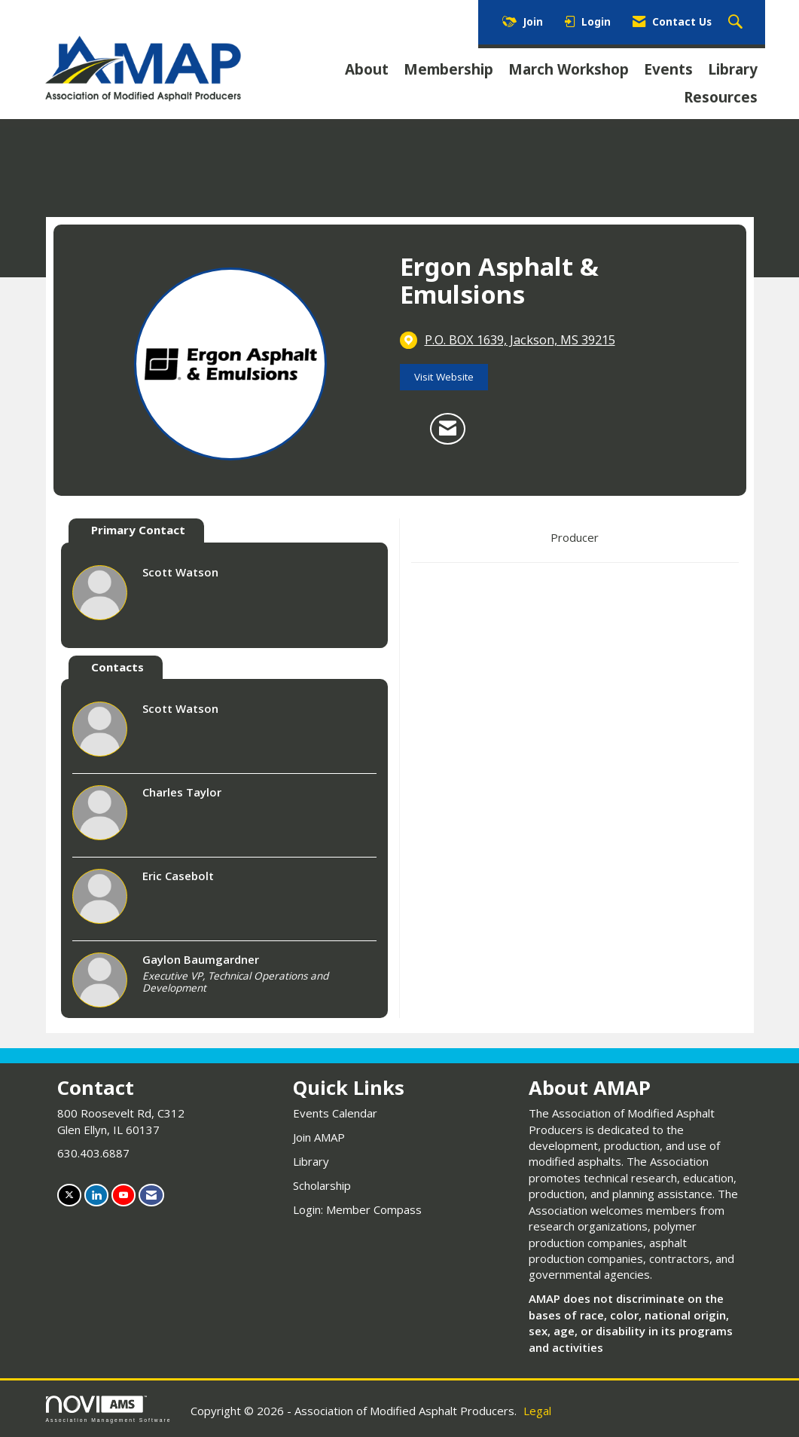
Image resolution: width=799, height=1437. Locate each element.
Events (668, 69)
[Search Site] (737, 22)
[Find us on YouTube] (123, 1195)
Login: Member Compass (357, 1209)
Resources (721, 97)
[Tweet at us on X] (69, 1195)
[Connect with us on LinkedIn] (96, 1195)
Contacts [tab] (117, 666)
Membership (448, 69)
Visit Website (444, 377)
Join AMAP (319, 1137)
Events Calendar (335, 1113)
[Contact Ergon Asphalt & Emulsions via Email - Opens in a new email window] (447, 429)
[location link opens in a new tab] (520, 340)
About (367, 69)
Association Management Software (109, 1409)
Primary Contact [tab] (138, 529)
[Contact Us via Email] (151, 1195)
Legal (537, 1410)
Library (733, 69)
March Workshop (568, 69)
